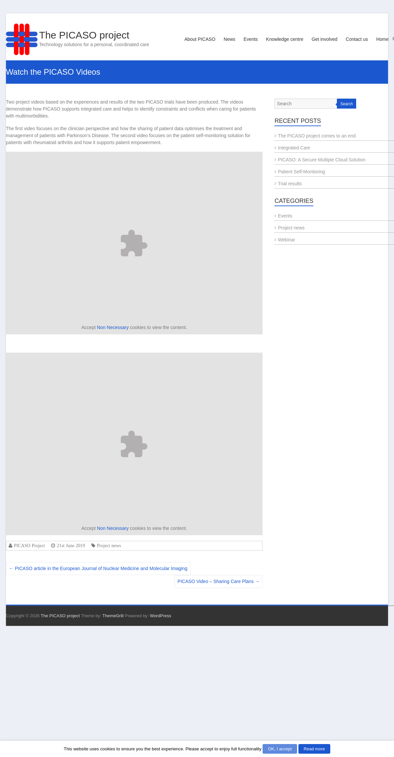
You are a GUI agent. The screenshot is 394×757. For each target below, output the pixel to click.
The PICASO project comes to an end (316, 135)
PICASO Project (29, 545)
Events (251, 39)
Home (382, 39)
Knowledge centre (284, 39)
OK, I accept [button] (280, 748)
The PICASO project (84, 35)
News (229, 39)
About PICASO (199, 39)
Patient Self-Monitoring (301, 171)
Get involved (325, 39)
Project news (109, 545)
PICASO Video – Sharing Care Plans (219, 581)
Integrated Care (294, 147)
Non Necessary (113, 327)
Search (346, 104)
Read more (314, 748)
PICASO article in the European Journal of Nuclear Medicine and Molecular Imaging (98, 568)
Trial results (290, 183)
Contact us (357, 39)
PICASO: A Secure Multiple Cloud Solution (321, 159)
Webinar (286, 239)
